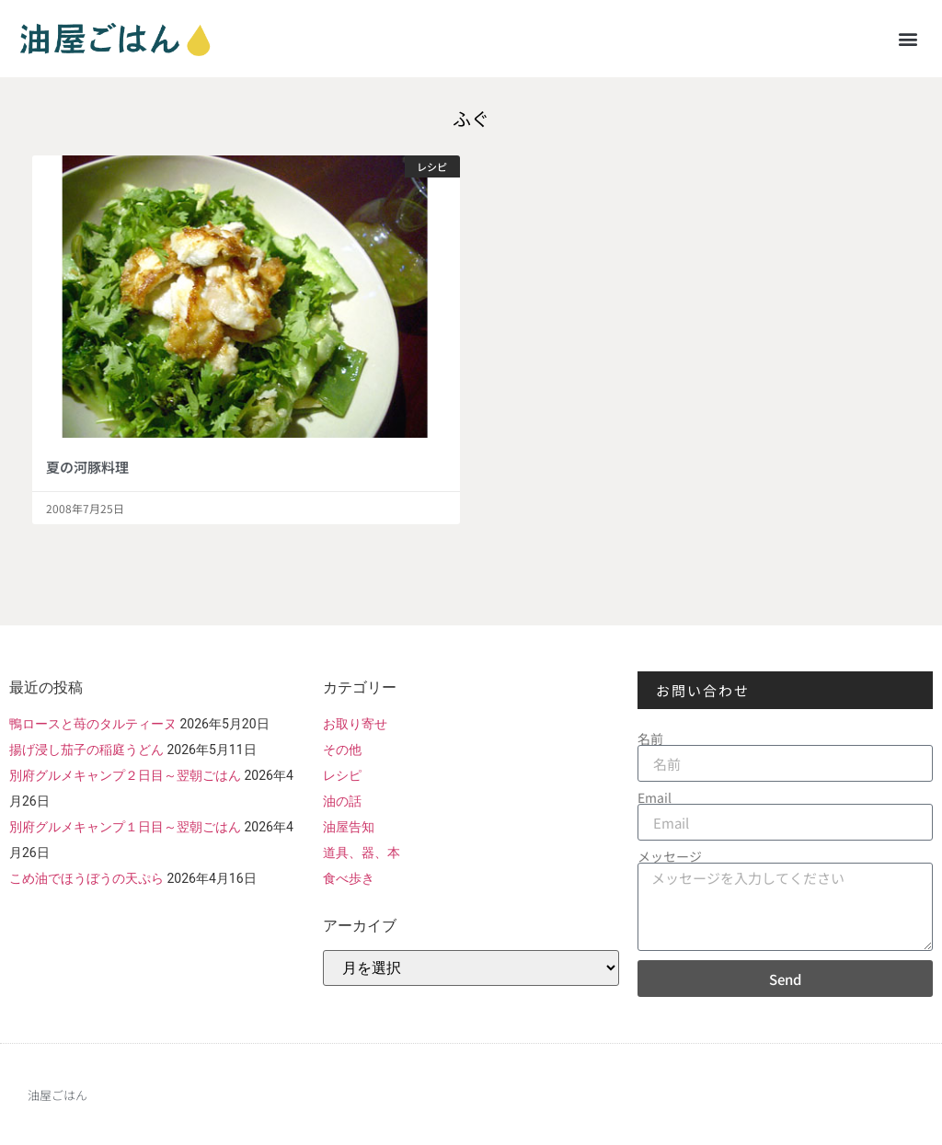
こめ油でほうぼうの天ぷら (86, 878)
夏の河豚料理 (87, 466)
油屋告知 (348, 826)
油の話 (342, 801)
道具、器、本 (361, 852)
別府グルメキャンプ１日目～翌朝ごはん (125, 826)
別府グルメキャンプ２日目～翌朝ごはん (125, 775)
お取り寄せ (355, 723)
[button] (908, 38)
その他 (342, 749)
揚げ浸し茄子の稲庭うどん (86, 749)
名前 (650, 738)
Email (655, 797)
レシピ (342, 775)
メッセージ (670, 856)
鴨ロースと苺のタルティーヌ (93, 723)
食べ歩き (348, 878)
